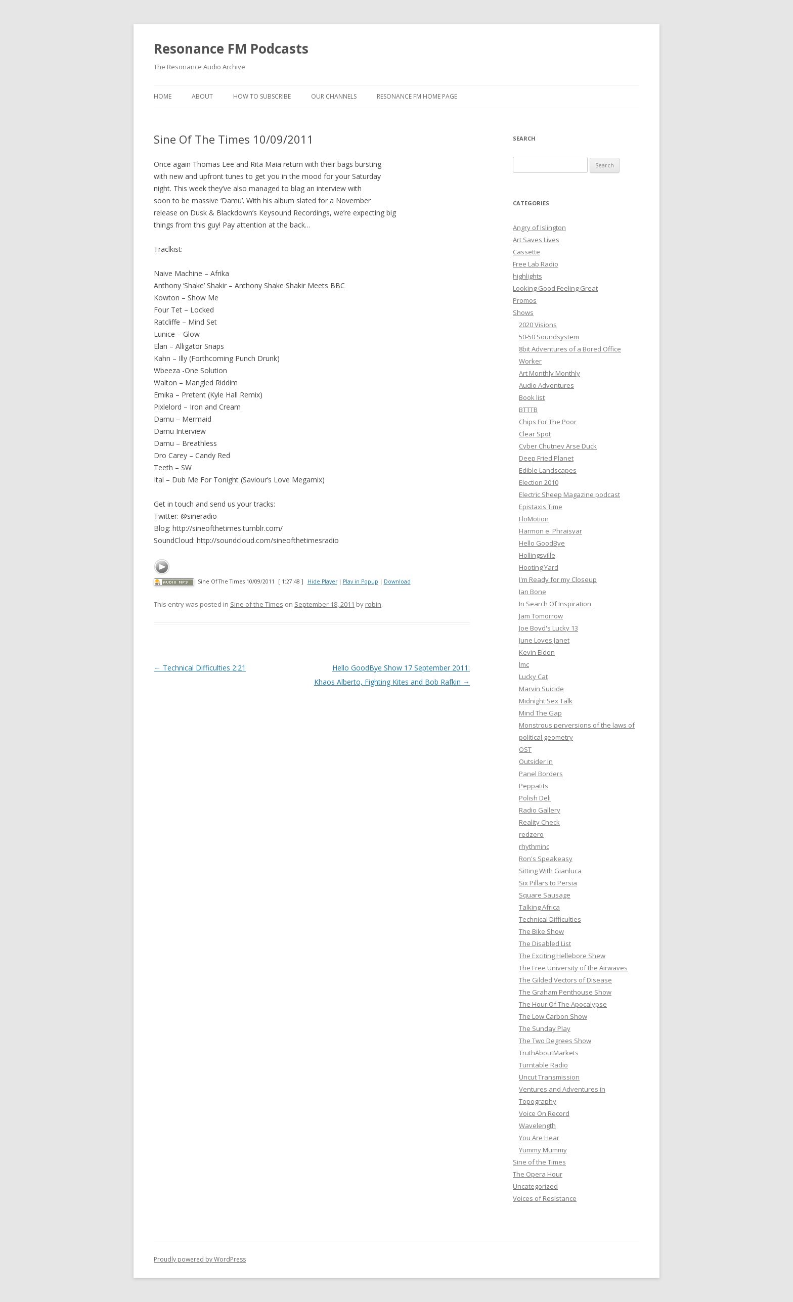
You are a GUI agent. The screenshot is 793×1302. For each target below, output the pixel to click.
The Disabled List (545, 943)
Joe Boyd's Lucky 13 (548, 628)
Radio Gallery (539, 810)
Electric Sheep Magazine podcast (569, 494)
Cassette (526, 251)
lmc (524, 664)
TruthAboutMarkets (549, 1052)
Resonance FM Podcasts (231, 48)
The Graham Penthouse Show (565, 992)
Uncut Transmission (549, 1077)
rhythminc (534, 846)
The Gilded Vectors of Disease (565, 979)
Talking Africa (539, 907)
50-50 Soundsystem (549, 336)
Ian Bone (532, 591)
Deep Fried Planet (546, 458)
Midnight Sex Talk (545, 700)
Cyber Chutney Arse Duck (558, 446)
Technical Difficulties (550, 919)
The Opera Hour (537, 1174)
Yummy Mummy (543, 1149)
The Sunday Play (544, 1028)
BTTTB (528, 409)
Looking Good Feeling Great (555, 288)
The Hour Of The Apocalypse (563, 1004)
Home (162, 96)
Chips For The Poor (548, 421)
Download (397, 581)
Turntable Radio (543, 1064)
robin (373, 604)
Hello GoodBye (542, 543)
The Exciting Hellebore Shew (562, 955)
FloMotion (534, 518)
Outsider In (536, 761)
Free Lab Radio (535, 263)
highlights (527, 276)
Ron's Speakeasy (545, 858)
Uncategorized (535, 1186)
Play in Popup (360, 581)
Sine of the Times (256, 604)
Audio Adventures (546, 385)
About (202, 96)
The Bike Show (541, 931)
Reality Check (539, 822)
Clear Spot (535, 433)
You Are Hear (539, 1137)
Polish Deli (535, 797)
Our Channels (334, 96)
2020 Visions (538, 324)
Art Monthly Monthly (549, 373)
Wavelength (537, 1125)
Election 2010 (538, 482)
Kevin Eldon (537, 652)
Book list (532, 397)
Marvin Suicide (541, 688)
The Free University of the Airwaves (573, 967)
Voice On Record (544, 1113)
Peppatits (533, 785)
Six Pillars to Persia (548, 882)
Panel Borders (541, 773)
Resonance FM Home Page (417, 96)
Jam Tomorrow (541, 615)
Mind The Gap (540, 712)
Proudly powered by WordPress (200, 1259)
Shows (523, 312)
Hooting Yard (538, 567)
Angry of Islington (539, 227)
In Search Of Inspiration (555, 603)
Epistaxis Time (540, 506)
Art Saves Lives (536, 239)
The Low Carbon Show (553, 1016)
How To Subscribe (262, 96)
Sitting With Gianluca (550, 870)
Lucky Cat (533, 676)
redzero (531, 834)
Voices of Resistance (545, 1198)
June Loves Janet (544, 640)
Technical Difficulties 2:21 (200, 667)
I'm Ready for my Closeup (558, 579)
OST (525, 749)
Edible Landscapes (548, 470)
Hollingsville (537, 555)
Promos (525, 300)
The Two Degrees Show (555, 1040)
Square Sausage (544, 895)
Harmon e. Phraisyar (550, 530)
